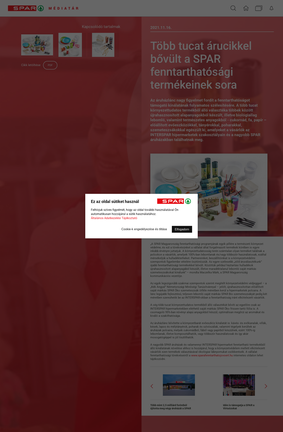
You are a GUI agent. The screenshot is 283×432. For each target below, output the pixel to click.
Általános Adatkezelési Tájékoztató (114, 218)
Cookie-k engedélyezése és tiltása (144, 229)
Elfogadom (182, 229)
